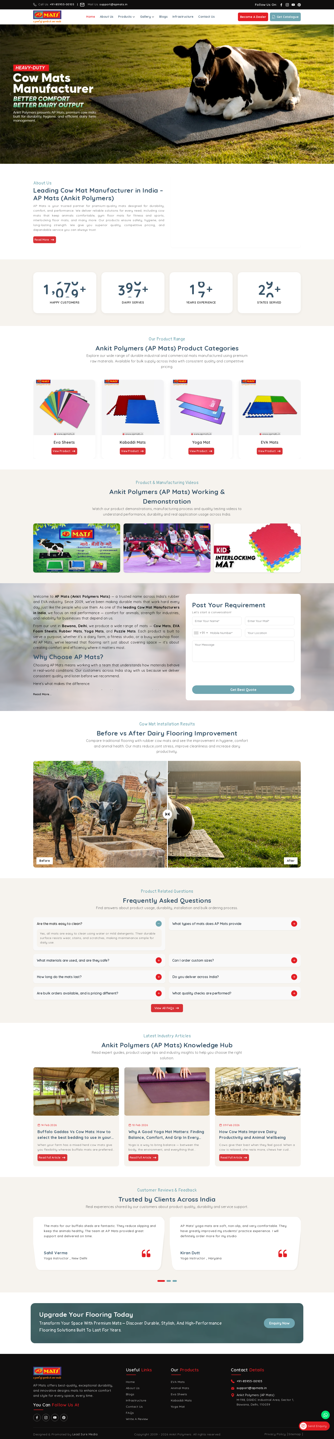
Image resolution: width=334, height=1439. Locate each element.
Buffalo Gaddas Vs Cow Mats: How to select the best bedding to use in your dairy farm (74, 1134)
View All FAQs (167, 1008)
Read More (45, 239)
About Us (107, 17)
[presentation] (218, 672)
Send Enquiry (313, 1426)
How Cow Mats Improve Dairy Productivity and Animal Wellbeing (252, 1134)
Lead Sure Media (85, 1434)
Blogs (163, 17)
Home (90, 17)
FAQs (130, 1413)
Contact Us (206, 17)
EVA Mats (270, 442)
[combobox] (200, 633)
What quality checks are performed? (201, 993)
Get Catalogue (285, 17)
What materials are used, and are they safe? (73, 960)
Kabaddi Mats (133, 442)
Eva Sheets (64, 442)
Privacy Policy (275, 1434)
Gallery (147, 17)
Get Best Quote (243, 690)
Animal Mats (180, 1388)
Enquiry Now (279, 1323)
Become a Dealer (253, 17)
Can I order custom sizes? (193, 960)
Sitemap (294, 1434)
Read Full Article (52, 1157)
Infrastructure (183, 17)
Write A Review (137, 1419)
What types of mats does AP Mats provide (207, 924)
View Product (64, 451)
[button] (161, 1281)
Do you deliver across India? (195, 977)
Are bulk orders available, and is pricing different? (77, 993)
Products (126, 17)
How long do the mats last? (59, 977)
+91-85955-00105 (62, 4)
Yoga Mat (201, 442)
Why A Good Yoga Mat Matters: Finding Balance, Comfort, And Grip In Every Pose (166, 1134)
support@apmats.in (113, 4)
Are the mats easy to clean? (59, 924)
